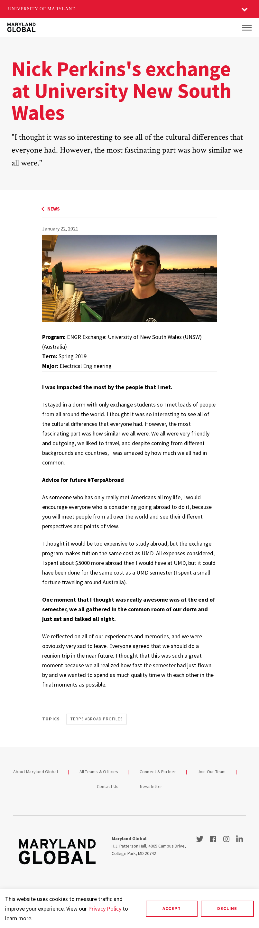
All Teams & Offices (98, 771)
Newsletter (151, 786)
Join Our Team (212, 771)
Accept (171, 908)
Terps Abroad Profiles (96, 719)
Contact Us (108, 786)
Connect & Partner (158, 771)
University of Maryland (42, 8)
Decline (227, 908)
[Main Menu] (247, 28)
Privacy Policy (104, 908)
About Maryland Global (35, 771)
